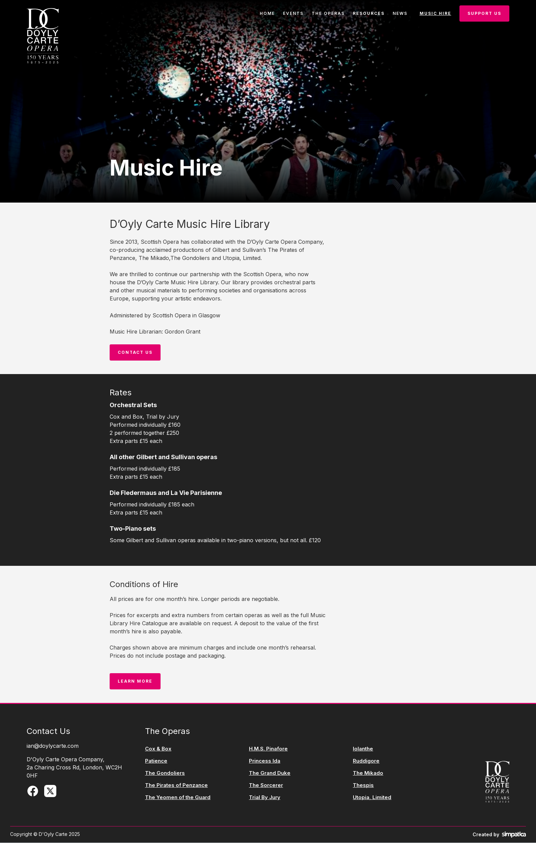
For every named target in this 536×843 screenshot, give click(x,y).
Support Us (484, 13)
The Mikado (368, 773)
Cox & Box (158, 749)
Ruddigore (366, 761)
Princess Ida (264, 761)
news (400, 13)
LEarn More (135, 681)
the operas (328, 13)
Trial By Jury (264, 797)
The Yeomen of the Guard (177, 797)
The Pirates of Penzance (176, 785)
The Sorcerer (266, 785)
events (293, 13)
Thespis (363, 785)
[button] (369, 13)
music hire (435, 13)
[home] (43, 35)
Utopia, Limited (372, 797)
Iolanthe (363, 749)
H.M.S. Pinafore (268, 749)
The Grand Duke (269, 773)
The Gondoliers (165, 773)
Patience (156, 761)
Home (267, 13)
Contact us (135, 352)
